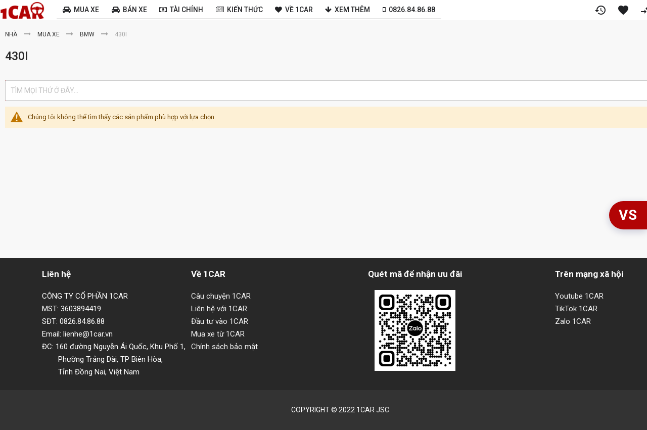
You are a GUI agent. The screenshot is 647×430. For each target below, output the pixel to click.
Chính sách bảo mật (224, 346)
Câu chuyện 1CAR (221, 296)
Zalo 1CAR (573, 321)
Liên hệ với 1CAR (219, 308)
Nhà (12, 34)
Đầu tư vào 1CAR (219, 321)
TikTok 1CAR (576, 308)
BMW (88, 34)
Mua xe (49, 34)
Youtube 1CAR (579, 296)
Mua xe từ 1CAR (218, 334)
